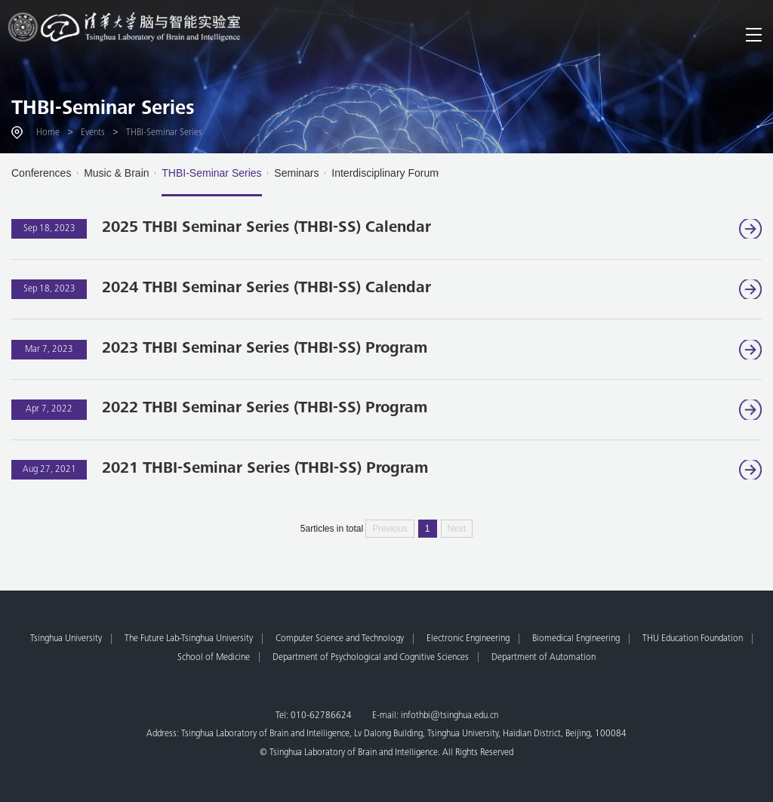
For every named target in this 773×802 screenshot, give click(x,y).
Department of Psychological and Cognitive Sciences (371, 657)
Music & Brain (116, 173)
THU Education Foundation (692, 638)
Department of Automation (543, 657)
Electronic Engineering (468, 638)
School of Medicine (213, 657)
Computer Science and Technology (340, 638)
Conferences (41, 173)
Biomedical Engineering (576, 638)
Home (48, 132)
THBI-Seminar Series (103, 109)
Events (93, 132)
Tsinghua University (66, 638)
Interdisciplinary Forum (385, 173)
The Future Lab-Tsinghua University (189, 638)
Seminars (296, 173)
